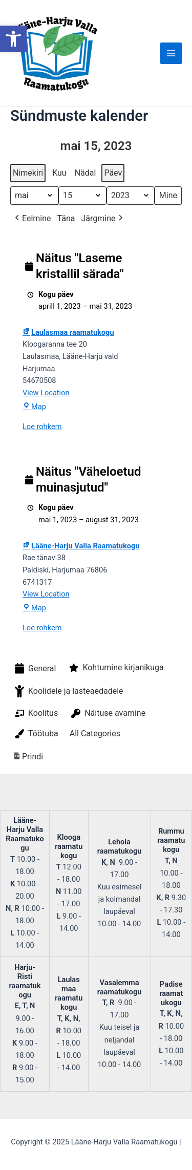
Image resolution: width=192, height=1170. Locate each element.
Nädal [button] (85, 173)
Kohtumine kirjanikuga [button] (115, 668)
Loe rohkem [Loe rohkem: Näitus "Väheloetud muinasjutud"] (42, 627)
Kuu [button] (59, 173)
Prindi (27, 758)
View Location (46, 392)
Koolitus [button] (35, 713)
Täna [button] (66, 218)
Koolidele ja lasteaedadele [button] (68, 691)
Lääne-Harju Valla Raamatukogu (81, 545)
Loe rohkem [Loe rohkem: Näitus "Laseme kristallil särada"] (42, 426)
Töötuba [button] (35, 733)
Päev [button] (113, 173)
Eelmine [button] (32, 218)
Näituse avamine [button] (107, 713)
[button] (13, 39)
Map (34, 406)
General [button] (34, 668)
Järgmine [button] (102, 218)
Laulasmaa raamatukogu (68, 332)
